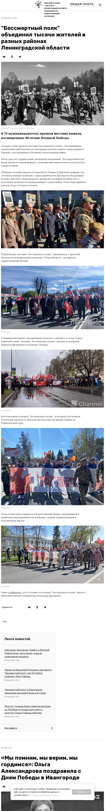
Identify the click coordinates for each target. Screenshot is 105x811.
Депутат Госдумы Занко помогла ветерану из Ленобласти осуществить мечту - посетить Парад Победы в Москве (28, 709)
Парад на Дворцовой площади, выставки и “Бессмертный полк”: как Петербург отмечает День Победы (28, 673)
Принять (82, 792)
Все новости (11, 728)
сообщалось (14, 592)
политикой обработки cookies (43, 795)
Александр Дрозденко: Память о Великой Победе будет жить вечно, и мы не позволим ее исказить (27, 653)
